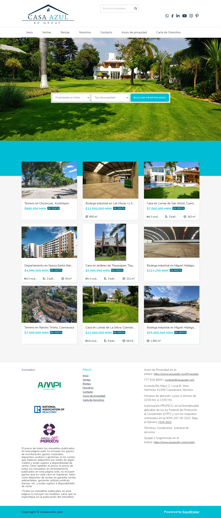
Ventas (46, 32)
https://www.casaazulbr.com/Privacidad (176, 374)
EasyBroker (191, 512)
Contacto (106, 32)
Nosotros (85, 32)
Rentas (65, 32)
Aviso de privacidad (134, 32)
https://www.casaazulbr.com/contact (174, 442)
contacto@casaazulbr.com (179, 380)
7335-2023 (164, 422)
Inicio (29, 32)
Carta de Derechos (168, 32)
